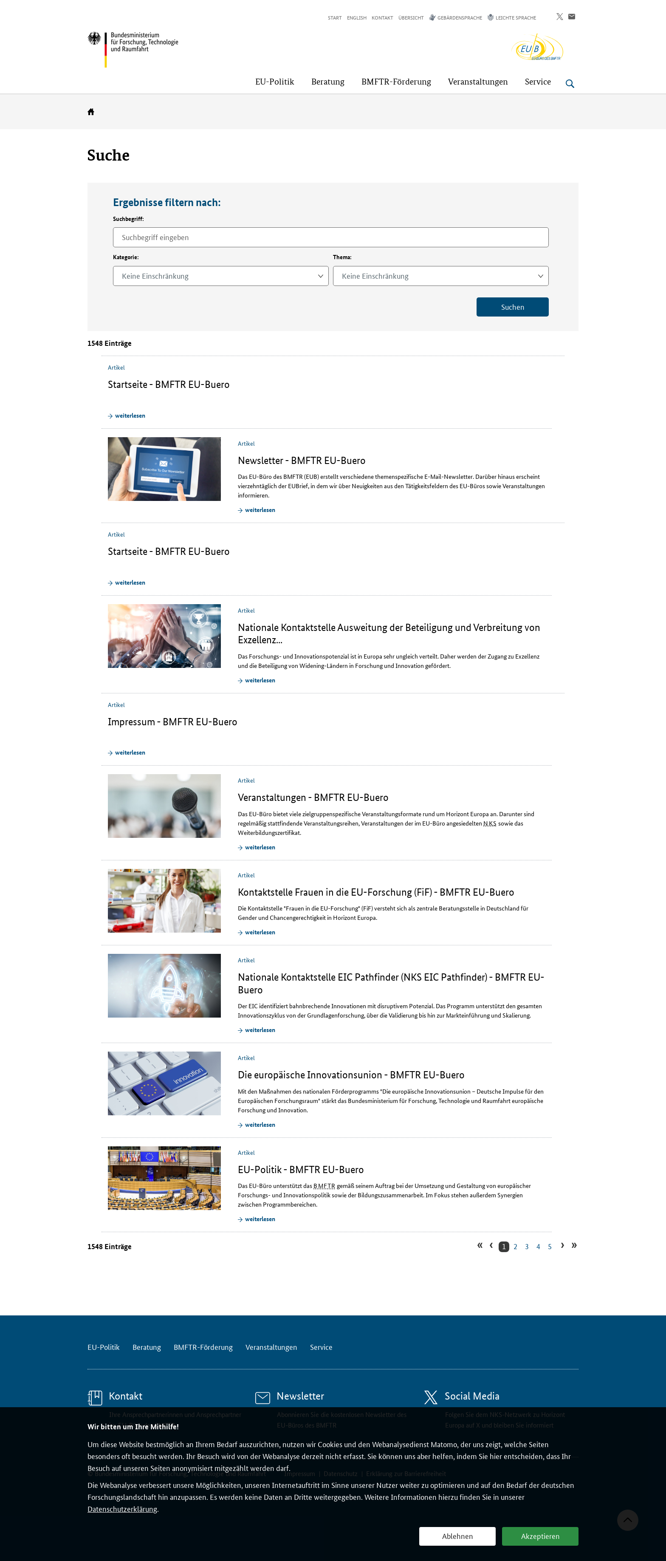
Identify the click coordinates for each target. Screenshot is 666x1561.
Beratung (147, 1346)
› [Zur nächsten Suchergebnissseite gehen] (561, 1246)
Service (321, 1346)
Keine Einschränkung (155, 275)
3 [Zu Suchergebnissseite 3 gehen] (527, 1246)
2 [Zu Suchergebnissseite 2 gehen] (515, 1246)
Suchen (513, 306)
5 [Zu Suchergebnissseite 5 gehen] (550, 1246)
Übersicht (411, 17)
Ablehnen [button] (457, 1535)
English (357, 17)
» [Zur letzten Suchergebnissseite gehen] (573, 1246)
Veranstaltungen (271, 1346)
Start (335, 17)
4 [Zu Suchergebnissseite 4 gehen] (538, 1246)
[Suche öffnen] (570, 83)
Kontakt (382, 17)
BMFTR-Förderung (203, 1346)
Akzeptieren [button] (540, 1535)
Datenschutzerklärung (122, 1508)
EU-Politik (103, 1346)
